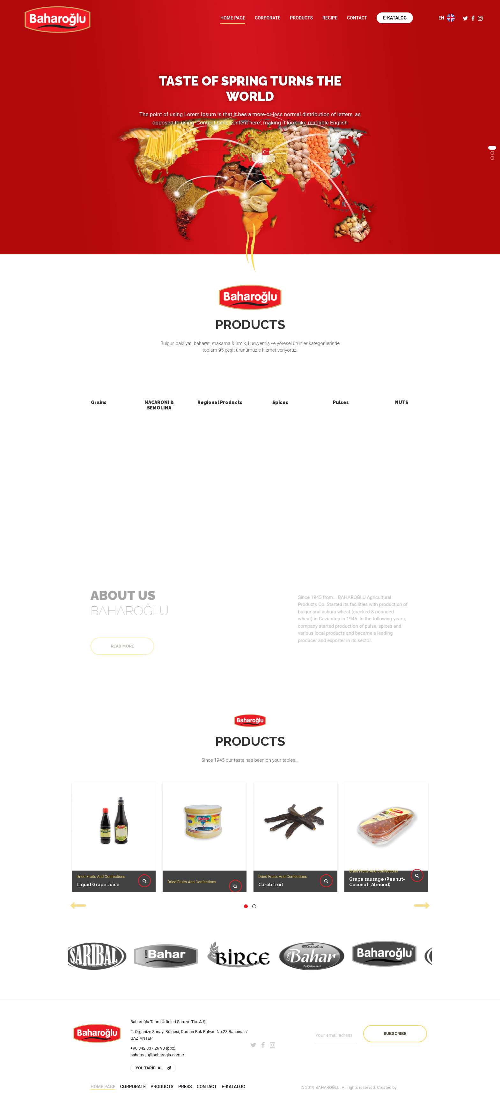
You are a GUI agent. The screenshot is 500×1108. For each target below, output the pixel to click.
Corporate (267, 18)
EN (446, 18)
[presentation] (78, 905)
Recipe (329, 18)
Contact (357, 18)
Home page (232, 18)
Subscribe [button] (395, 1033)
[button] (492, 148)
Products (301, 18)
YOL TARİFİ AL (153, 1068)
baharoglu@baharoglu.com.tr (157, 1054)
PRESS (185, 1086)
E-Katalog (395, 17)
